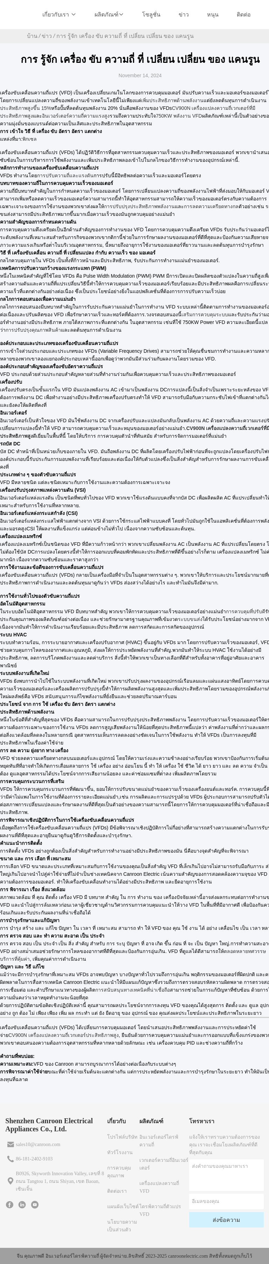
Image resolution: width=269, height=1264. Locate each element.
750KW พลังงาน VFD (179, 116)
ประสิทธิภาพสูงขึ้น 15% (25, 108)
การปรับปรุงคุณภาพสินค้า (33, 330)
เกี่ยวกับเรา (59, 15)
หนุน (213, 15)
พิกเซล (29, 139)
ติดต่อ (244, 15)
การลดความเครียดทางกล (211, 206)
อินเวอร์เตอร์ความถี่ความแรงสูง (76, 116)
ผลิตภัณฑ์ (109, 15)
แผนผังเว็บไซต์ (123, 1206)
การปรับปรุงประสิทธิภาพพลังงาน (139, 206)
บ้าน (32, 36)
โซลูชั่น (151, 15)
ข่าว (184, 15)
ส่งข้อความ (226, 1220)
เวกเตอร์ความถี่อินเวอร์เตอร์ (163, 1164)
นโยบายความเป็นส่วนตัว (122, 1225)
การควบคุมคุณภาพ (119, 1171)
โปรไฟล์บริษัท (122, 1137)
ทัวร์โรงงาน (120, 1152)
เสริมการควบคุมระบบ (204, 314)
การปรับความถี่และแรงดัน (65, 175)
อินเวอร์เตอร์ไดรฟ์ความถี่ (158, 1140)
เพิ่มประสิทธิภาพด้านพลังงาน (172, 100)
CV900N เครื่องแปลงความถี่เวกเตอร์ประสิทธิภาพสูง (63, 1035)
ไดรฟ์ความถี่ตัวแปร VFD (160, 1210)
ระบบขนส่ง (190, 619)
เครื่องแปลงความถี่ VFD (159, 1187)
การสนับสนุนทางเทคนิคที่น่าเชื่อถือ (132, 990)
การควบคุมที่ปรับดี (245, 611)
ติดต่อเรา (117, 1191)
